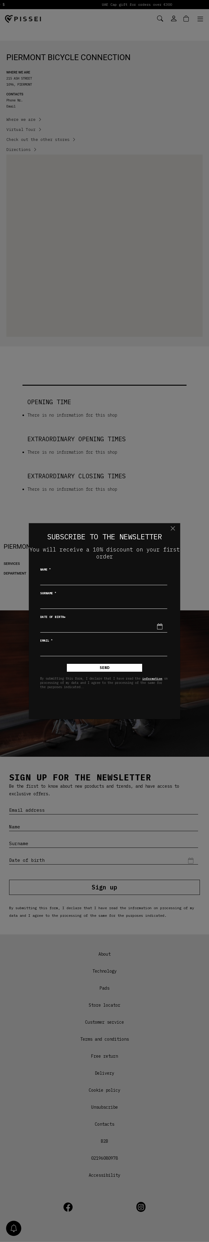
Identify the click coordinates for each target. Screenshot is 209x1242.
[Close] (173, 528)
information (152, 678)
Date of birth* (53, 617)
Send (104, 667)
